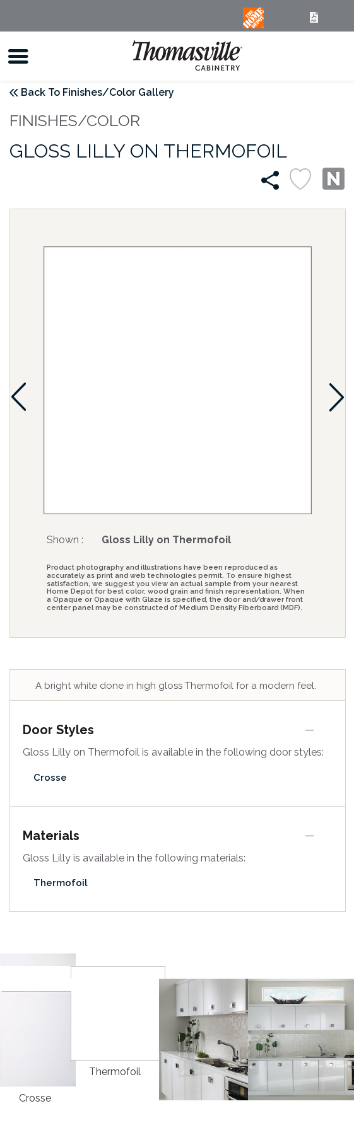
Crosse (50, 777)
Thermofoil (60, 883)
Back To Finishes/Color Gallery (97, 92)
